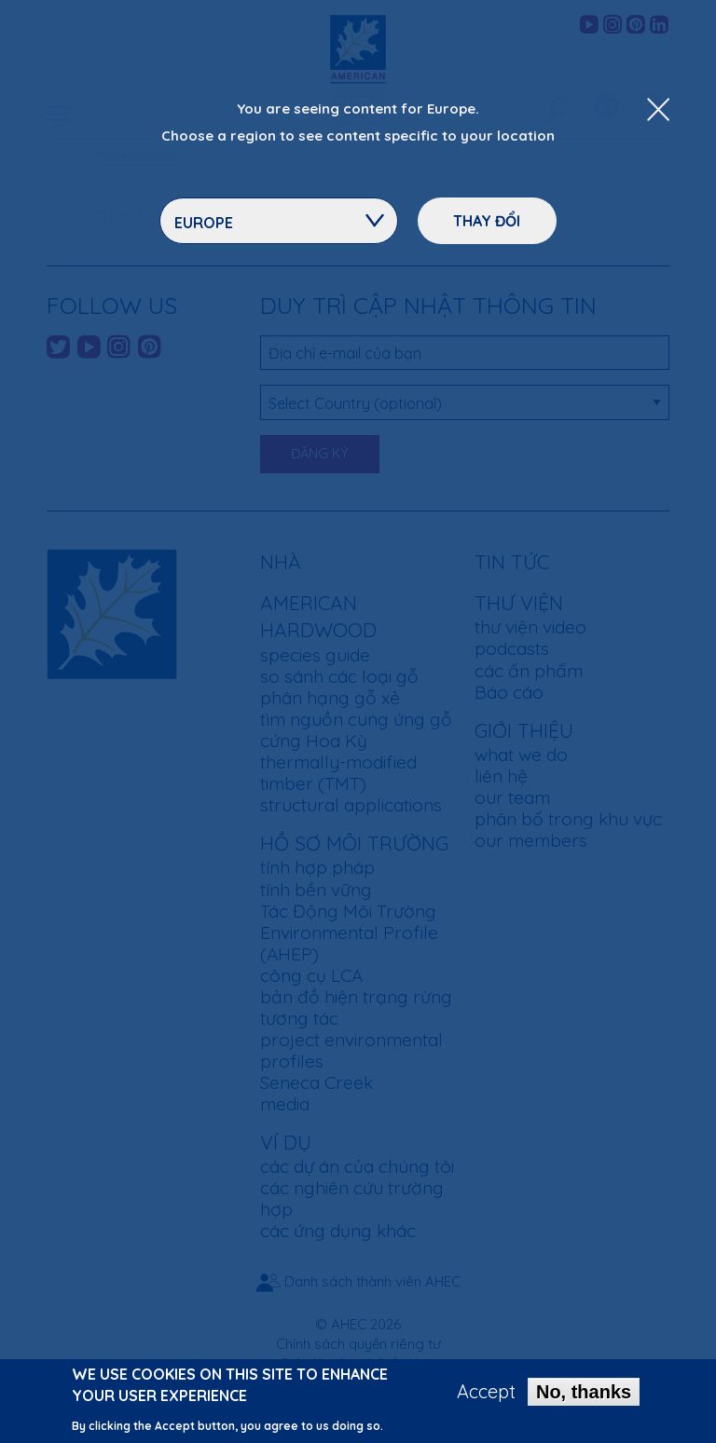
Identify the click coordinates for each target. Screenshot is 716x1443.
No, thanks (583, 1394)
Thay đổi (486, 220)
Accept (486, 1394)
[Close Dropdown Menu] (658, 110)
